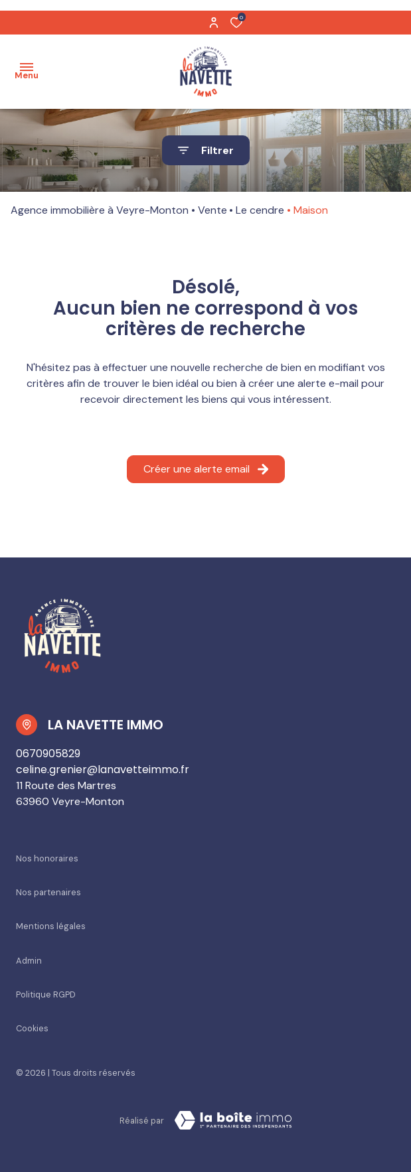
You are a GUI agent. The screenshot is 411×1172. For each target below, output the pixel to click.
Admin (29, 960)
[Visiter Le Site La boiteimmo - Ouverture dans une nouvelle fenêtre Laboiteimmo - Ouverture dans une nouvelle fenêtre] (233, 1120)
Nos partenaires (48, 892)
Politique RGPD (46, 994)
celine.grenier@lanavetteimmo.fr (102, 769)
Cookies (32, 1028)
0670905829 (48, 753)
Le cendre (260, 210)
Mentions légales (51, 926)
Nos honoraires (47, 858)
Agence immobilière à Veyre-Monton (100, 210)
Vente (212, 210)
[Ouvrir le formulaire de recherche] (206, 150)
